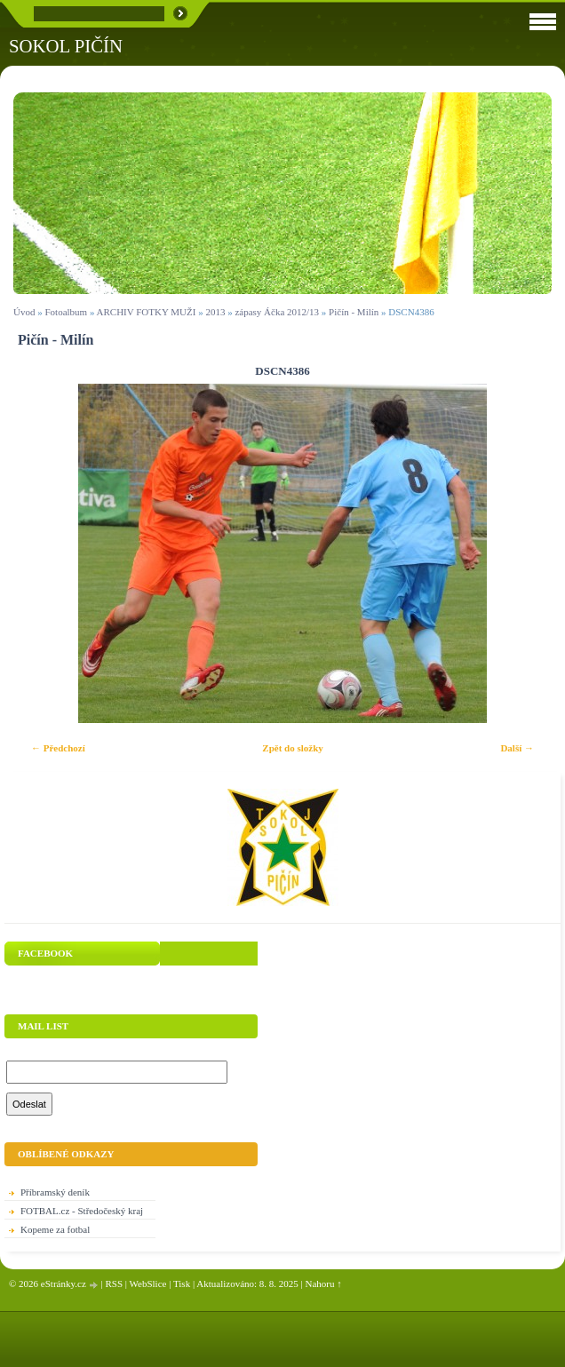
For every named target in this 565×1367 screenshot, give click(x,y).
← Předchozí (58, 748)
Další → (517, 748)
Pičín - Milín (353, 311)
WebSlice (148, 1283)
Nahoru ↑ (324, 1283)
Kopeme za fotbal (55, 1229)
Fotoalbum (65, 311)
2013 (215, 311)
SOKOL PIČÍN (66, 46)
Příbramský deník (55, 1192)
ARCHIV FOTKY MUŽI (146, 311)
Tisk (181, 1283)
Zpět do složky (292, 748)
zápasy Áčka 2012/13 (277, 311)
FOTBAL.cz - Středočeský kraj (81, 1210)
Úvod (24, 311)
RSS (114, 1283)
